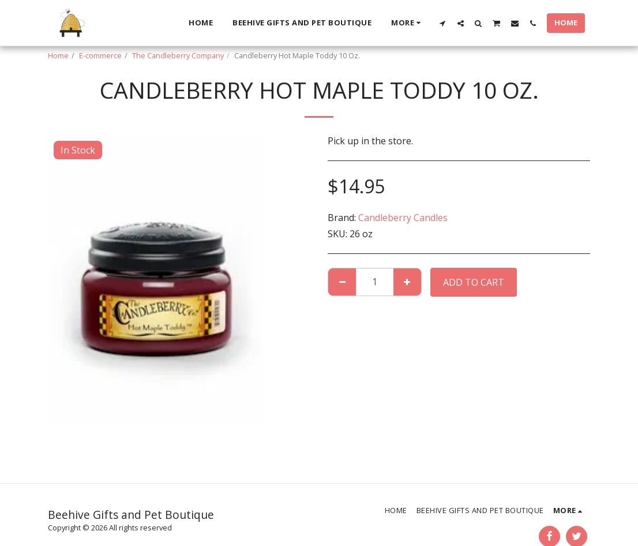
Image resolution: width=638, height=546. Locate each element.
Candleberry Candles (403, 217)
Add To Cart (473, 282)
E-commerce (100, 55)
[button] (442, 23)
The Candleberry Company (178, 55)
